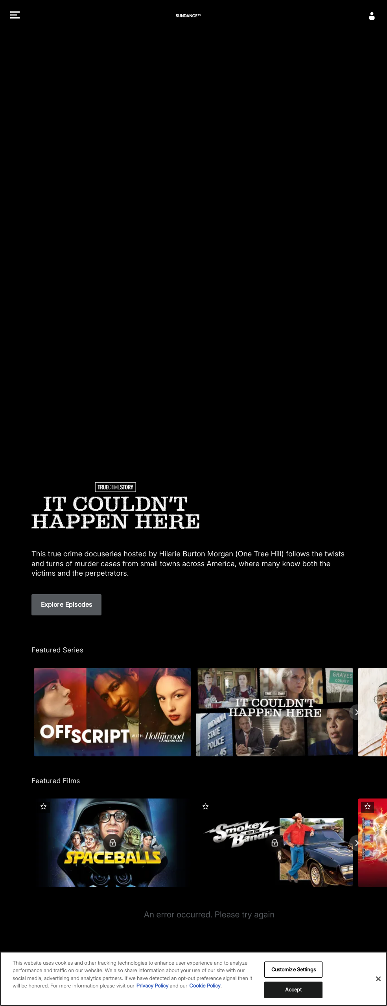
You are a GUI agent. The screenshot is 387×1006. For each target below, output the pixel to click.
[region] (193, 979)
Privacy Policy (152, 986)
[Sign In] (372, 16)
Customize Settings (293, 969)
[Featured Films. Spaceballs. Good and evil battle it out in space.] (112, 843)
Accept (293, 989)
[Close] (378, 978)
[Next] (357, 712)
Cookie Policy (205, 986)
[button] (15, 16)
